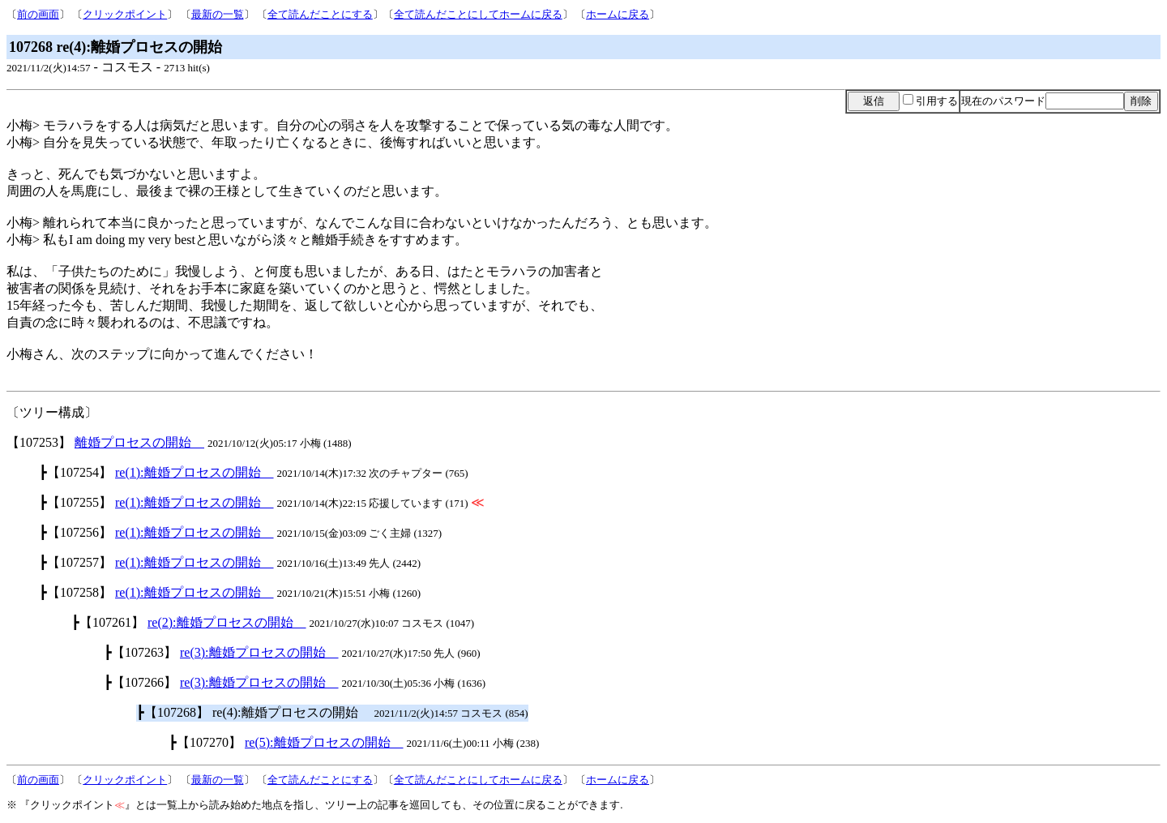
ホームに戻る (617, 14)
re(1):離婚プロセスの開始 (194, 472)
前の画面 (38, 14)
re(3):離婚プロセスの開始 (259, 652)
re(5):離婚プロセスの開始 (324, 742)
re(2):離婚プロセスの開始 (226, 622)
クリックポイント (125, 14)
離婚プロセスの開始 (139, 442)
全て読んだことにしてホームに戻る (478, 14)
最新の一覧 (217, 14)
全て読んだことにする (320, 14)
